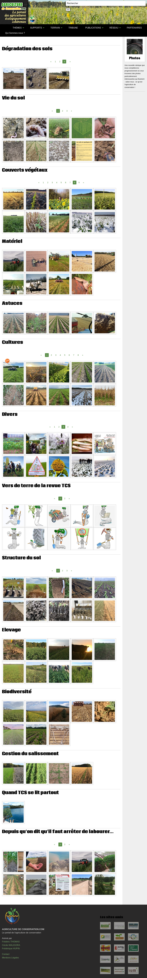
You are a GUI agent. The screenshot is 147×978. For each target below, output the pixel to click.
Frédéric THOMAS (11, 942)
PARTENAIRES (134, 28)
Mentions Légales (10, 957)
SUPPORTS (36, 28)
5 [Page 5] (61, 182)
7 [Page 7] (70, 182)
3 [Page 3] (67, 111)
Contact (5, 954)
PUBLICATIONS (93, 28)
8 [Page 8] (78, 355)
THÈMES (17, 28)
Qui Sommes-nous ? (15, 33)
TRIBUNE (73, 28)
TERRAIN (55, 28)
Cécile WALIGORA (11, 945)
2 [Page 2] (59, 61)
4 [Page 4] (56, 182)
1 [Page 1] (55, 61)
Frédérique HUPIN (11, 948)
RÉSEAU (113, 28)
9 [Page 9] (79, 182)
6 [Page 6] (65, 182)
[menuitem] (5, 27)
